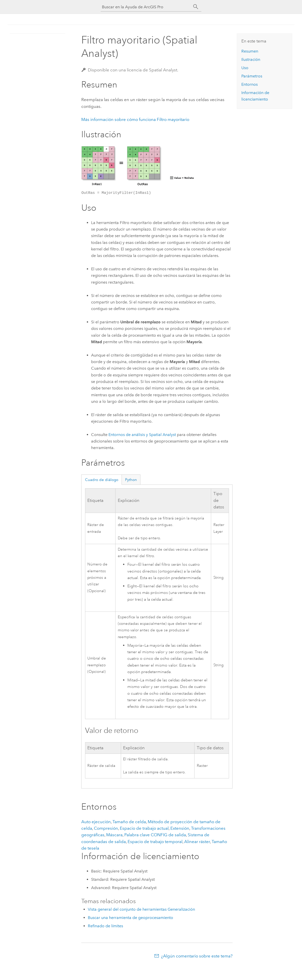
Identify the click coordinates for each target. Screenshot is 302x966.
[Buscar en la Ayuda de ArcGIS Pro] (146, 7)
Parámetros (251, 76)
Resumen (249, 51)
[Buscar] (195, 6)
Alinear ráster (197, 841)
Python (131, 479)
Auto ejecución (96, 821)
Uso (244, 67)
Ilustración (250, 59)
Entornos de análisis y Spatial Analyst (142, 434)
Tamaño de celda (129, 821)
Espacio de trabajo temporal (155, 841)
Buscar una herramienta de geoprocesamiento (130, 917)
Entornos (249, 84)
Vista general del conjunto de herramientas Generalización (141, 909)
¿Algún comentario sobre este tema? (197, 955)
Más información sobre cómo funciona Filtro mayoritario (135, 119)
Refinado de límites (105, 926)
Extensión (179, 828)
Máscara (114, 834)
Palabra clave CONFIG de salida (155, 834)
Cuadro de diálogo (101, 479)
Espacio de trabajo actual (144, 828)
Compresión (106, 828)
